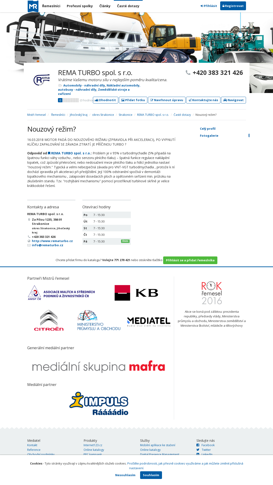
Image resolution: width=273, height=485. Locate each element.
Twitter (203, 450)
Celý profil (208, 128)
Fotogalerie (227, 135)
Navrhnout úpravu (166, 100)
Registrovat (233, 6)
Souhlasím (151, 475)
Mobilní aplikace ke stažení (157, 445)
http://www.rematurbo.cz (52, 241)
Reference (33, 450)
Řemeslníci (51, 6)
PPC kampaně (93, 454)
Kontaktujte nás (203, 100)
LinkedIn (204, 454)
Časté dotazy (128, 6)
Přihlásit (209, 6)
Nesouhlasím (125, 475)
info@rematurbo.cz (47, 245)
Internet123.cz (93, 445)
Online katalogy (94, 450)
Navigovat (233, 100)
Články (105, 6)
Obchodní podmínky (40, 454)
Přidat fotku (133, 100)
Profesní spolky (80, 6)
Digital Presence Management (159, 454)
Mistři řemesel (36, 115)
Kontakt (32, 445)
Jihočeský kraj (79, 115)
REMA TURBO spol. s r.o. (153, 115)
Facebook (205, 445)
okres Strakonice (103, 115)
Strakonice (125, 115)
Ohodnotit (105, 100)
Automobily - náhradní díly (84, 85)
